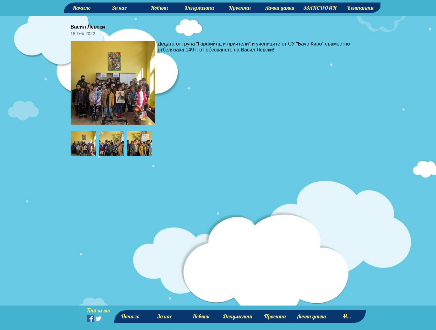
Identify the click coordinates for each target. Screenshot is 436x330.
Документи (199, 7)
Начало (82, 7)
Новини (159, 7)
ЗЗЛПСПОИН (320, 7)
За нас (119, 7)
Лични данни (279, 7)
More (348, 316)
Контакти (360, 7)
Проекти (240, 7)
